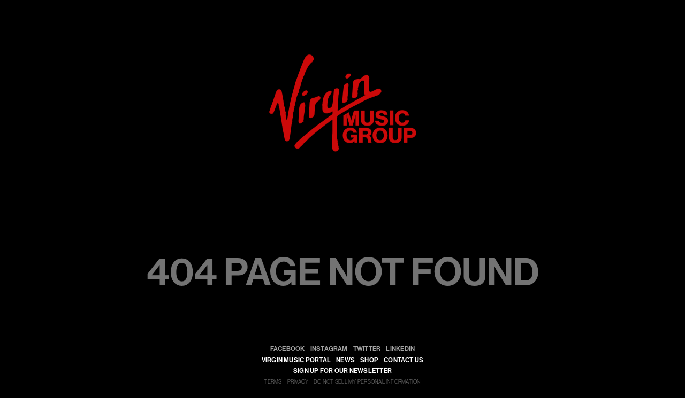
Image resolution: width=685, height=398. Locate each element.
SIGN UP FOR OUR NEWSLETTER (342, 370)
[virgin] (342, 58)
